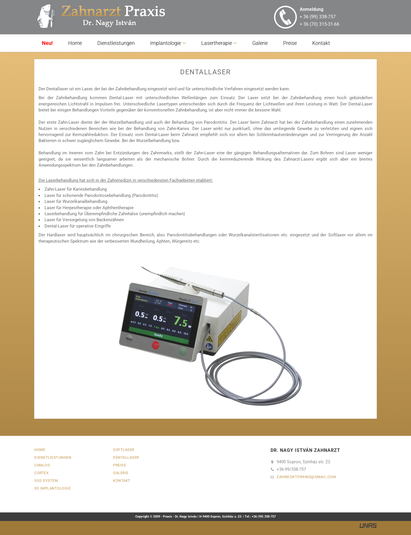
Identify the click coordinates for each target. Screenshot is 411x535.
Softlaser (123, 450)
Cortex (41, 473)
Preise (290, 43)
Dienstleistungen (116, 43)
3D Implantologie (52, 488)
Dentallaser (126, 457)
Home (75, 43)
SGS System (46, 480)
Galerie (260, 43)
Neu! (47, 43)
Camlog (42, 465)
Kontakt (321, 43)
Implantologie (165, 43)
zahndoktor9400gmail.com (306, 477)
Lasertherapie (216, 43)
